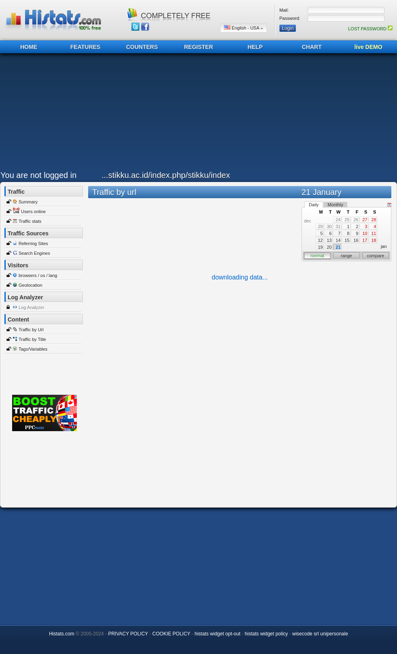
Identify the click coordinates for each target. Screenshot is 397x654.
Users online (33, 211)
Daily (314, 204)
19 (320, 247)
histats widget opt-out (217, 634)
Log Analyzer (31, 307)
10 (364, 233)
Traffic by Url (31, 329)
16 (355, 240)
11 (373, 233)
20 (329, 247)
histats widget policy (266, 634)
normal (317, 255)
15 (346, 240)
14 (338, 240)
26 (355, 219)
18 (373, 240)
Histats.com (61, 634)
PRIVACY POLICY (128, 634)
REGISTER (198, 47)
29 (320, 226)
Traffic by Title (32, 339)
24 (338, 219)
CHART (312, 47)
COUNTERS (142, 47)
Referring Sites (33, 243)
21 (338, 247)
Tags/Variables (33, 349)
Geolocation (30, 285)
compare (375, 255)
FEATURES (85, 47)
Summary (28, 201)
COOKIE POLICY (171, 634)
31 (338, 226)
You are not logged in (38, 175)
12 (320, 240)
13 (329, 240)
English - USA (243, 27)
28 (373, 219)
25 (346, 219)
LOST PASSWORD (370, 28)
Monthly (335, 204)
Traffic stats (30, 221)
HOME (28, 47)
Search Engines (34, 253)
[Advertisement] (172, 114)
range (346, 255)
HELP (254, 47)
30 (329, 226)
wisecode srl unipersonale (320, 634)
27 (364, 219)
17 (364, 240)
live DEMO (368, 47)
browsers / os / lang (38, 275)
